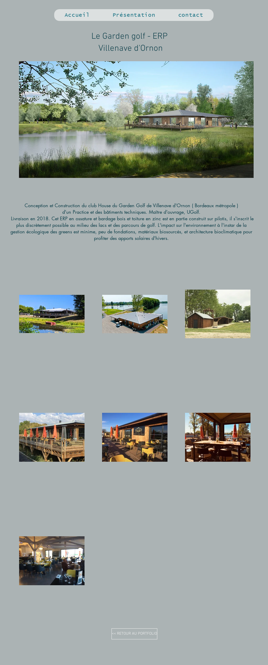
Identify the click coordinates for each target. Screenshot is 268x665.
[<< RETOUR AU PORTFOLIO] (134, 633)
